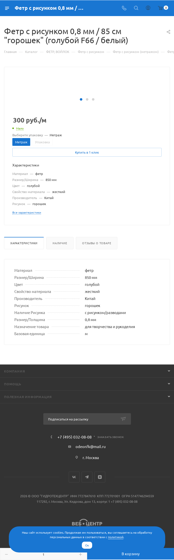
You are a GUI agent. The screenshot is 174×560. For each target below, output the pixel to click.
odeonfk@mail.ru (91, 446)
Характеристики (24, 243)
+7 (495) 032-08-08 (74, 437)
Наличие (60, 243)
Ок (87, 545)
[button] (81, 99)
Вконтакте (74, 477)
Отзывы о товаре (96, 243)
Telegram (87, 477)
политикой (115, 537)
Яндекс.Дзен (99, 477)
